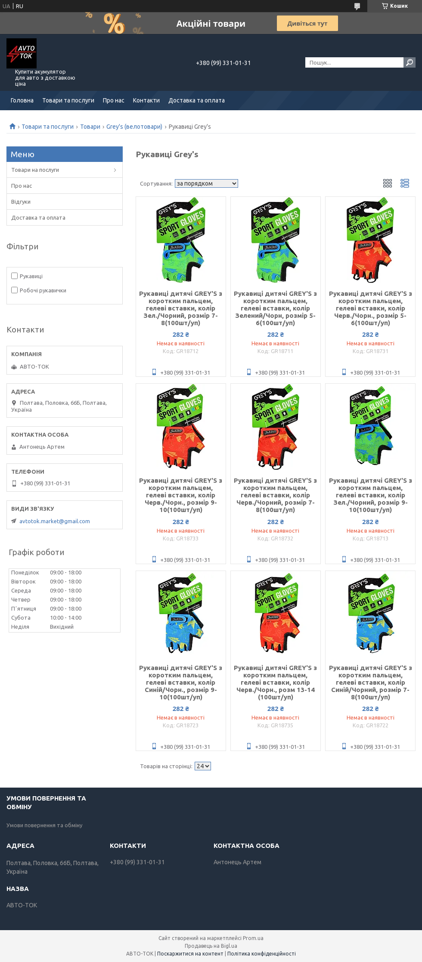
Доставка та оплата (196, 100)
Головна (22, 100)
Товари (90, 126)
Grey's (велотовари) (134, 126)
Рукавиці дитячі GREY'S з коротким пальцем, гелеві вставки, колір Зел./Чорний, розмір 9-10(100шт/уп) (370, 495)
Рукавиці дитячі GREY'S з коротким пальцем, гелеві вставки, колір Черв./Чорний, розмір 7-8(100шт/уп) (275, 495)
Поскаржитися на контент (190, 953)
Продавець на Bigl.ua (211, 946)
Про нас (113, 100)
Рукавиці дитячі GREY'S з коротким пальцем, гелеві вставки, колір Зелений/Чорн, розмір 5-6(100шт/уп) (275, 308)
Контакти (146, 100)
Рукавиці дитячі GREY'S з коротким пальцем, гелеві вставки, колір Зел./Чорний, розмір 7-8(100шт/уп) (180, 308)
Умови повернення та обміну (44, 825)
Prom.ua (253, 938)
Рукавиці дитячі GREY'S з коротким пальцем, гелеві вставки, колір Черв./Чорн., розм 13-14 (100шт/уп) (275, 682)
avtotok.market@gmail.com (54, 521)
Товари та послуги (68, 100)
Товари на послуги (35, 170)
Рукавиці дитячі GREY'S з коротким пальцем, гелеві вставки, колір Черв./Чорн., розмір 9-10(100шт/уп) (180, 495)
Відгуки (21, 202)
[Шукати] (409, 62)
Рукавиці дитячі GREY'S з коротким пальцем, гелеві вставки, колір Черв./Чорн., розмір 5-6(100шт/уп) (370, 308)
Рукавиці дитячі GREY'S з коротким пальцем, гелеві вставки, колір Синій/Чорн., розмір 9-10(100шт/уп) (180, 682)
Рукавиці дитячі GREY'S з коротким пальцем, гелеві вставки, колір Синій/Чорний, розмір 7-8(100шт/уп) (370, 682)
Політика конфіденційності (261, 953)
